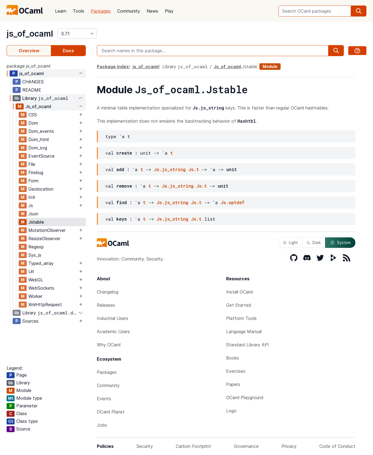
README (31, 90)
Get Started (238, 305)
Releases (106, 305)
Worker (35, 296)
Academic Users (113, 331)
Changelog (107, 292)
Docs (68, 50)
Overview (29, 50)
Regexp (36, 247)
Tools (78, 11)
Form (33, 180)
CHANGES (33, 81)
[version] (77, 34)
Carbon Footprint (193, 446)
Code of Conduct (337, 446)
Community (128, 11)
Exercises (235, 371)
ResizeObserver (44, 238)
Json (33, 213)
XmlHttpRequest (45, 304)
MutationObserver (46, 230)
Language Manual (244, 331)
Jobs (102, 425)
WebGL (35, 280)
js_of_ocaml (30, 34)
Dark (314, 242)
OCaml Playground (245, 397)
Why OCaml (108, 344)
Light (290, 242)
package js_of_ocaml (28, 66)
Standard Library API (247, 344)
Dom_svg (37, 147)
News (152, 11)
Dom (33, 123)
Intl (31, 197)
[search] (358, 11)
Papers (233, 384)
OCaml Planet (111, 412)
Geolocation (40, 189)
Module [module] (270, 66)
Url (31, 271)
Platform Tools (241, 318)
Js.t (193, 169)
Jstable (36, 222)
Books (232, 358)
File (31, 164)
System (340, 242)
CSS (32, 114)
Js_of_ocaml (38, 106)
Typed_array (41, 263)
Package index (113, 66)
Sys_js (34, 255)
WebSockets (41, 288)
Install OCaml (239, 292)
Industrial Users (112, 318)
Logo (231, 410)
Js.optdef (232, 202)
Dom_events (41, 131)
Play (169, 11)
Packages (101, 11)
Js (30, 205)
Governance (246, 446)
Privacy (289, 446)
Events (104, 398)
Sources (30, 321)
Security (144, 446)
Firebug (35, 172)
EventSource (41, 156)
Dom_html (38, 139)
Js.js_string (170, 169)
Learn (60, 11)
